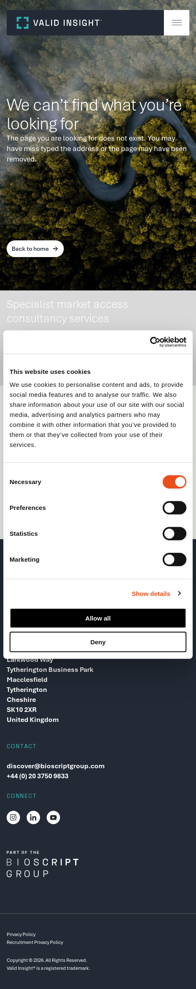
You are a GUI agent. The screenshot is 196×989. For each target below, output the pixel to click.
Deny (98, 641)
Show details (151, 593)
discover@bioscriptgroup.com (56, 766)
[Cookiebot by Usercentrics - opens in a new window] (149, 342)
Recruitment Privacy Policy (35, 942)
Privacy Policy (21, 934)
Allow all (98, 618)
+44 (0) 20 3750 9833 (37, 776)
